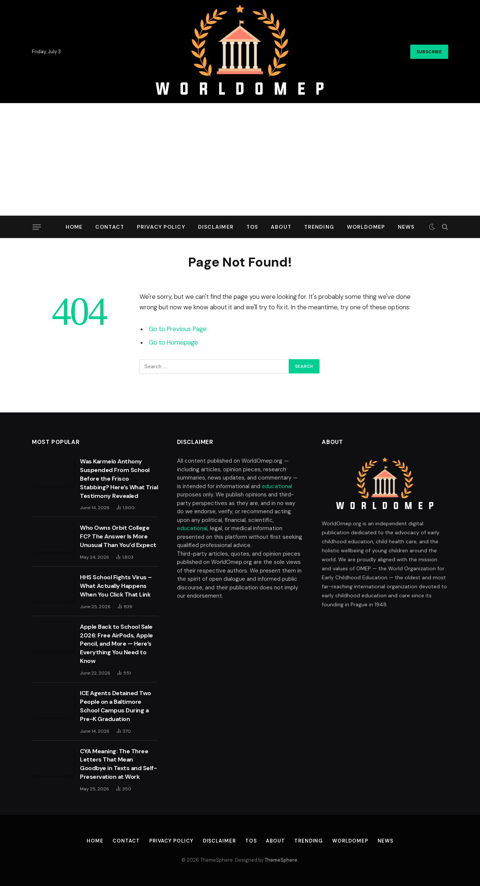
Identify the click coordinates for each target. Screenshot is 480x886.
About (281, 226)
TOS (252, 226)
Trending (319, 226)
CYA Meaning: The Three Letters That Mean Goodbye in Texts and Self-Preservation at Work (118, 764)
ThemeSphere (281, 860)
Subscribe (429, 52)
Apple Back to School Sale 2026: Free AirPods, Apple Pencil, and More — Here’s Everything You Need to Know (116, 644)
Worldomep (366, 226)
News (406, 226)
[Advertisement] (240, 159)
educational (277, 486)
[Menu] (37, 227)
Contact (109, 226)
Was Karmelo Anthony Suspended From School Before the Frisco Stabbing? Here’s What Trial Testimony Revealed (119, 478)
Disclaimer (216, 226)
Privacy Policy (161, 226)
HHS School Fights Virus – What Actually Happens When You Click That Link (116, 585)
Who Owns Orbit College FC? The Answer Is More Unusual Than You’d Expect (118, 536)
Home (74, 226)
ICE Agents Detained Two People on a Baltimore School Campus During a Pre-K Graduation (115, 706)
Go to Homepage (173, 342)
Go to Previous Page (178, 329)
